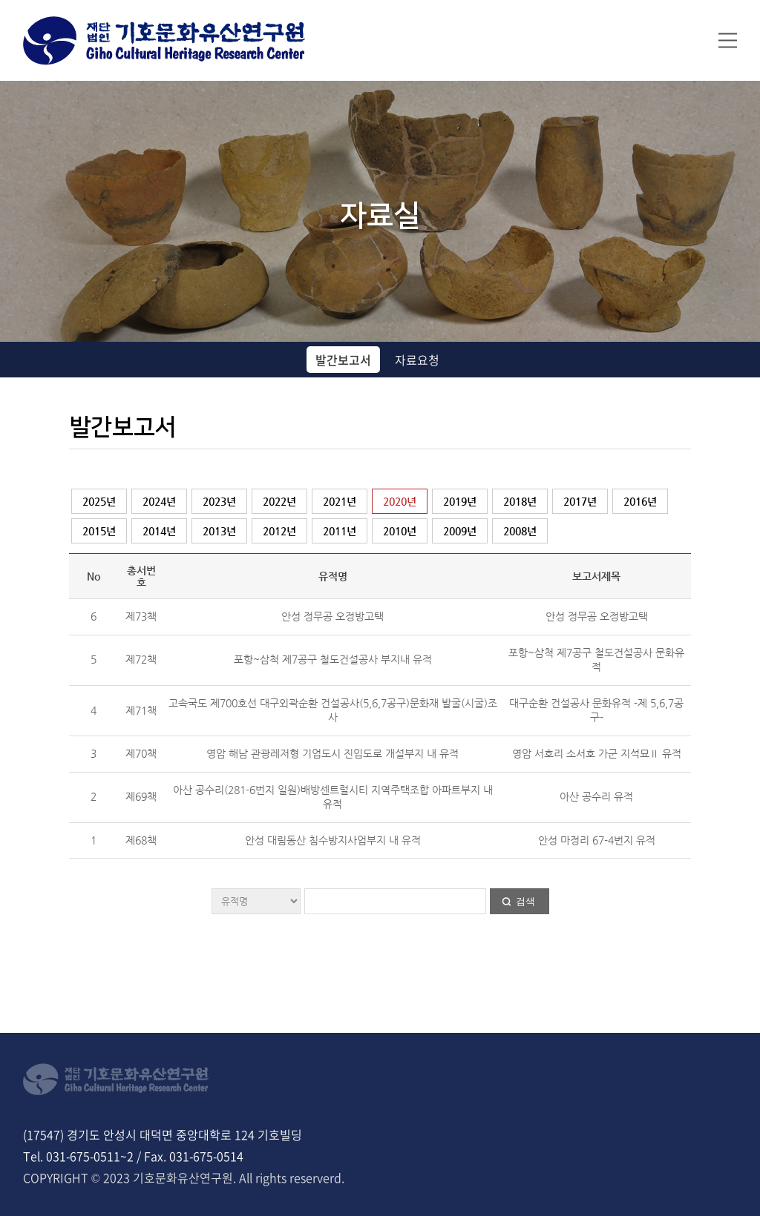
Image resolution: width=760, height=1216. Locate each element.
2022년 (279, 501)
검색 (525, 901)
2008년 (520, 531)
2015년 (99, 531)
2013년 (219, 531)
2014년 (159, 531)
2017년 (580, 501)
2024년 (159, 501)
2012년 (279, 531)
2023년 (219, 501)
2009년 (459, 531)
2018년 (520, 501)
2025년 (99, 501)
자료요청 (417, 360)
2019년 (459, 501)
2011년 (339, 531)
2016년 (640, 501)
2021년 (339, 501)
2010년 (399, 531)
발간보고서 (343, 360)
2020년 (399, 501)
